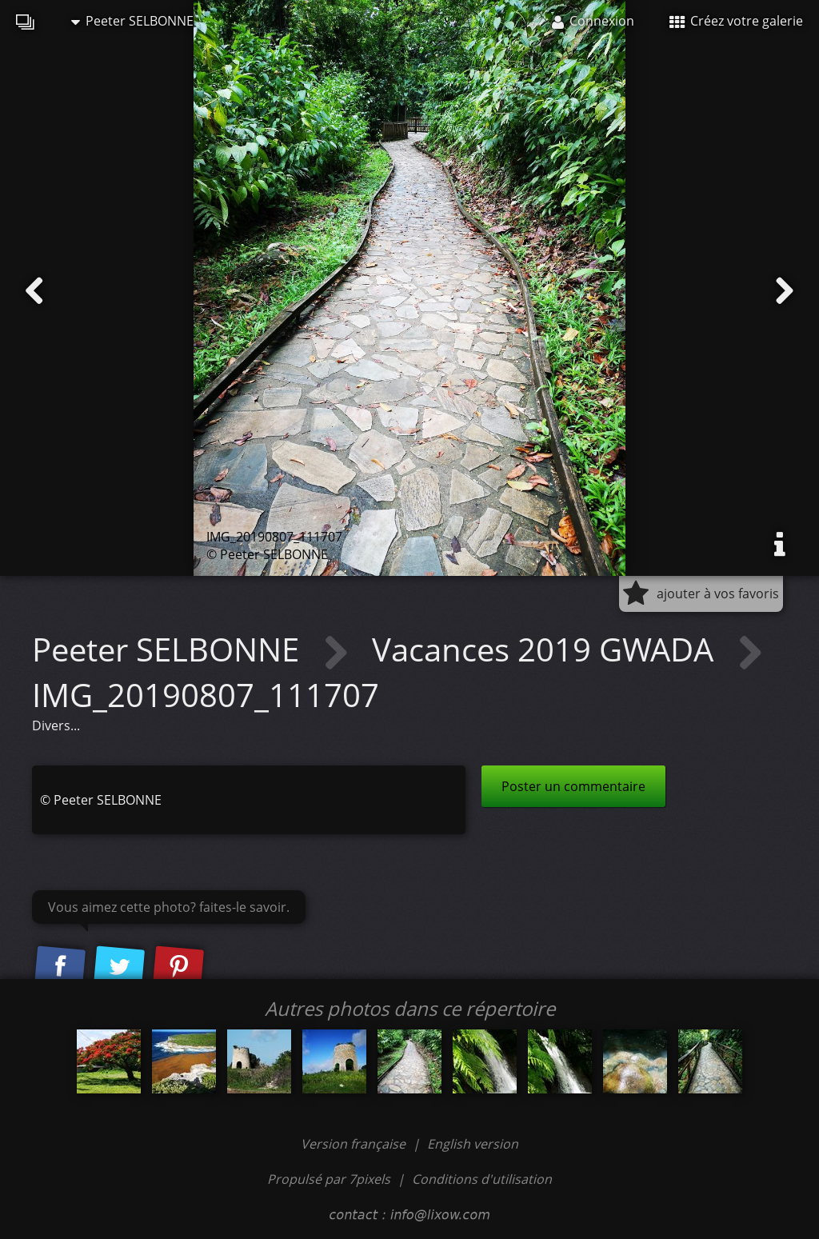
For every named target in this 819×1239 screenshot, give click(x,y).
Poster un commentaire (573, 786)
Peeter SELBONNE (132, 21)
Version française (355, 1144)
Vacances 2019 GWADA (546, 649)
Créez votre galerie (736, 21)
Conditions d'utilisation (482, 1179)
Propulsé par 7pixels (328, 1179)
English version (472, 1144)
